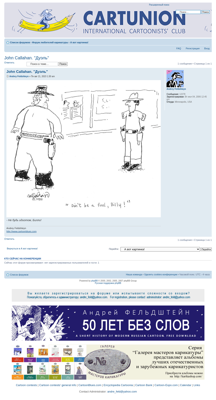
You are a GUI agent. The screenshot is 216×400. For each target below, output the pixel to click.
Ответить (14, 64)
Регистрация (193, 48)
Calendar (185, 385)
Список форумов (20, 42)
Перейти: (114, 249)
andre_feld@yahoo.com (122, 391)
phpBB (94, 281)
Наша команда (134, 274)
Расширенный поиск (159, 5)
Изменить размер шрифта (206, 41)
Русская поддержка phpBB (108, 283)
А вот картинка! (79, 42)
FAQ (178, 48)
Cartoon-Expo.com (166, 385)
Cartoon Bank (143, 385)
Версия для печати (200, 41)
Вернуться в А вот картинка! (22, 248)
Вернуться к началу (208, 234)
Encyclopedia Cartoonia (118, 385)
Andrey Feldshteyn (19, 76)
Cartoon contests (26, 385)
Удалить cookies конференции (160, 274)
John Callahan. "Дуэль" (26, 57)
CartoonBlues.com (89, 385)
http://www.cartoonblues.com (21, 231)
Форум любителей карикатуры (50, 42)
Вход (207, 48)
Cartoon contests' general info (57, 385)
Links (197, 385)
